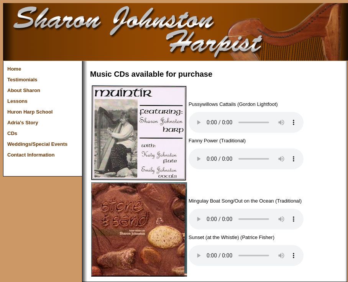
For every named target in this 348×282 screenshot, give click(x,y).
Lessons (17, 101)
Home (14, 69)
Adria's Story (22, 122)
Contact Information (31, 155)
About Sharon (23, 90)
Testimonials (22, 79)
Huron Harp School (30, 112)
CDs (12, 133)
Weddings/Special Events (37, 144)
